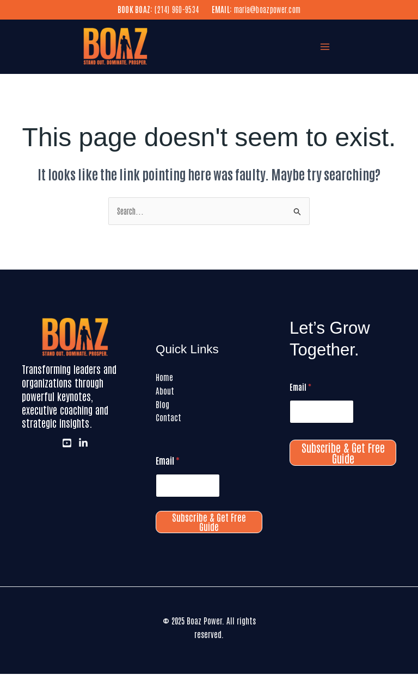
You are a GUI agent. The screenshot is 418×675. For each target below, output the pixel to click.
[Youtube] (67, 444)
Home (164, 378)
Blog (162, 405)
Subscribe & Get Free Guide (209, 523)
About (165, 391)
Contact (168, 419)
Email (168, 462)
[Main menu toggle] (325, 47)
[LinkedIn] (83, 444)
